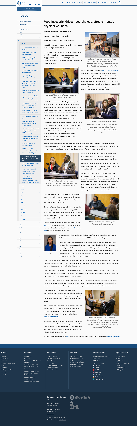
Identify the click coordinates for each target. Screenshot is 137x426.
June (22, 198)
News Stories (29, 8)
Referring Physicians (52, 369)
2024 (20, 36)
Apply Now (27, 357)
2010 (20, 253)
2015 (20, 240)
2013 (20, 245)
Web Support (119, 369)
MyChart (104, 2)
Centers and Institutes (76, 355)
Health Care (77, 2)
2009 (20, 255)
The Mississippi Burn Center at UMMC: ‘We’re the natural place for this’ (30, 137)
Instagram (97, 371)
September (24, 208)
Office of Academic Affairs (31, 363)
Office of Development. (51, 316)
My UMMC (4, 366)
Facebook (96, 364)
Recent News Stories (25, 20)
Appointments (112, 2)
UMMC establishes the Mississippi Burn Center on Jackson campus (29, 122)
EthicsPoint (119, 357)
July (22, 201)
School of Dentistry (29, 368)
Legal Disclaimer (120, 360)
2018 (20, 232)
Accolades (22, 26)
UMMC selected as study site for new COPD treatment (30, 90)
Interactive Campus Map (8, 362)
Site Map (3, 371)
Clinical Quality (51, 360)
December (23, 218)
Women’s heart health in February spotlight (28, 143)
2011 (20, 250)
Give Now (4, 360)
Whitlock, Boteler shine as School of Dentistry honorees (30, 163)
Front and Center (24, 28)
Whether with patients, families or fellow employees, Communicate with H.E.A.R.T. (30, 97)
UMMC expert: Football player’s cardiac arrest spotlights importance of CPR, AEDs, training (30, 83)
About (93, 2)
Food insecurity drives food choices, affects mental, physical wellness (30, 157)
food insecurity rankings (110, 69)
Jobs (2, 364)
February (23, 185)
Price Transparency (52, 366)
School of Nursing (29, 378)
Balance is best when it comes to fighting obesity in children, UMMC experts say (30, 130)
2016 (20, 237)
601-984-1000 (61, 416)
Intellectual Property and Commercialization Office (77, 360)
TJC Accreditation (120, 366)
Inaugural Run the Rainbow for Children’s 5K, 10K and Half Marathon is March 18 (30, 104)
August (23, 205)
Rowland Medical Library (31, 365)
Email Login (4, 357)
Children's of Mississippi (53, 357)
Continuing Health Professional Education (32, 360)
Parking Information (6, 369)
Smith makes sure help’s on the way (30, 116)
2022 (20, 221)
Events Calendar (97, 357)
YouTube (96, 369)
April (22, 191)
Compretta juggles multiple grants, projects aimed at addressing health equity (29, 170)
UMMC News (96, 360)
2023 (20, 39)
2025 (20, 34)
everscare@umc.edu (113, 335)
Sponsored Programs (76, 365)
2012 (20, 247)
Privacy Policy (119, 364)
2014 (20, 242)
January (23, 42)
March (22, 188)
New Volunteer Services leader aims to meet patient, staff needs (30, 64)
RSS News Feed (98, 376)
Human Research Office (76, 357)
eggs (45, 224)
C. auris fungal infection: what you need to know (30, 70)
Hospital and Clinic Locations (55, 364)
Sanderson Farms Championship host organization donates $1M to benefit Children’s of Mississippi (30, 178)
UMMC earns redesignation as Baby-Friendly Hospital (30, 58)
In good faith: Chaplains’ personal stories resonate (28, 76)
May (22, 195)
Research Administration (76, 363)
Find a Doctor (50, 362)
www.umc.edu (50, 412)
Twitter (96, 366)
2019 (20, 229)
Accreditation (28, 355)
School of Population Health (31, 380)
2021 (20, 224)
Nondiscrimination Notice (122, 362)
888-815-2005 (62, 419)
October (23, 211)
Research (86, 2)
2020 (20, 226)
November (23, 215)
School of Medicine (29, 376)
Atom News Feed (98, 378)
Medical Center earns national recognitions (30, 47)
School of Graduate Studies (31, 370)
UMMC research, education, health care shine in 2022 (29, 52)
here (67, 335)
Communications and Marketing (101, 355)
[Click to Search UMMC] (119, 2)
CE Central (4, 355)
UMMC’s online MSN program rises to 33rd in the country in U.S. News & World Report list (30, 150)
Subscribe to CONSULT (99, 362)
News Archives (23, 23)
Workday (3, 373)
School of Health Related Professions (31, 373)
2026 (20, 31)
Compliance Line (120, 355)
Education (68, 2)
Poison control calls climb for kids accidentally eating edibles (30, 110)
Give (99, 2)
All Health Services (52, 355)
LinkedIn (96, 373)
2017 (20, 234)
